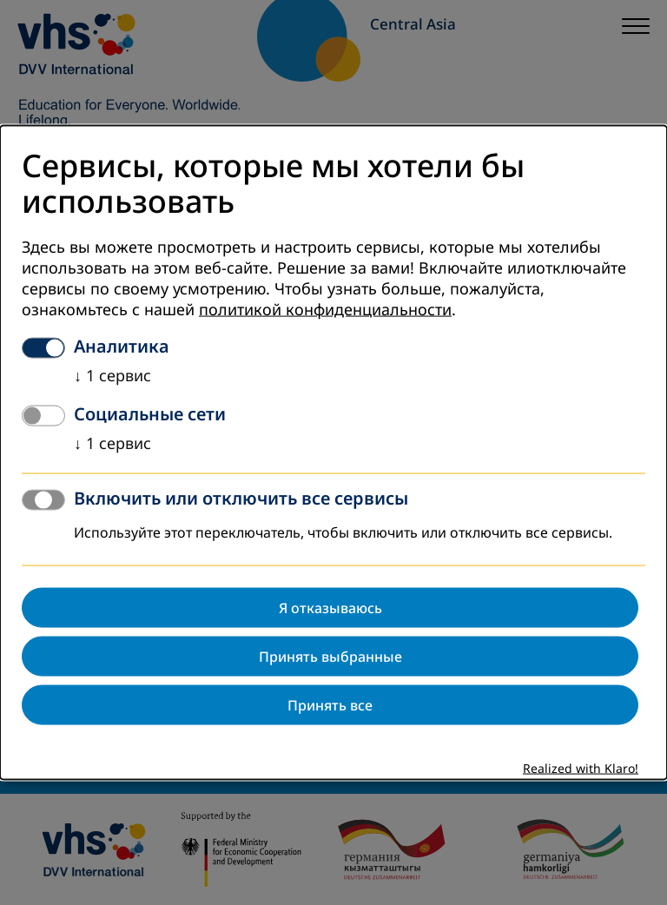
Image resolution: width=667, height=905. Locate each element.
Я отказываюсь (330, 607)
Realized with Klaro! (580, 768)
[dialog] (333, 453)
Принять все (330, 704)
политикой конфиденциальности (325, 309)
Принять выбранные (330, 655)
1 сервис (112, 375)
